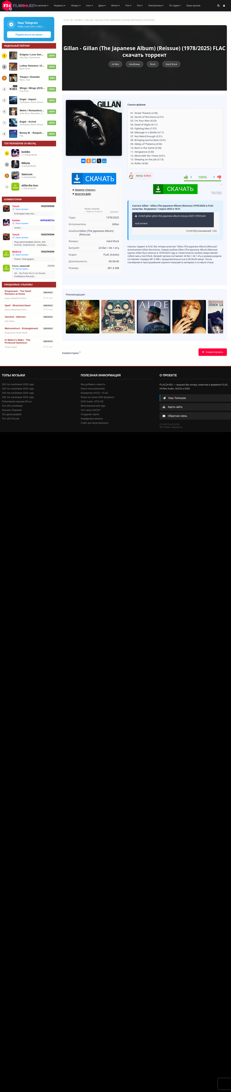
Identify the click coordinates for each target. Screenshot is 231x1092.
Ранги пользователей (93, 388)
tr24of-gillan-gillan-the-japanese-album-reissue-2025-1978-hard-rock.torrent (170, 219)
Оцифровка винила (92, 418)
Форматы (60, 5)
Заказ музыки (193, 5)
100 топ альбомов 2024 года (18, 392)
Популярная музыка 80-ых (17, 401)
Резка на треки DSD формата (97, 397)
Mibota (25, 163)
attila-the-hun (29, 185)
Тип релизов (41, 5)
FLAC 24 (20, 5)
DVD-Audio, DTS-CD (92, 401)
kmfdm (25, 151)
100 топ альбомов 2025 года (18, 388)
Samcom (26, 174)
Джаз (102, 5)
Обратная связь (175, 415)
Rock (152, 64)
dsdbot (147, 175)
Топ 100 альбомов (12, 405)
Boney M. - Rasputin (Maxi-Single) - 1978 (32, 132)
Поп (128, 5)
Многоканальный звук (93, 405)
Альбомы (134, 64)
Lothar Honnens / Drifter (32, 65)
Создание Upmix (90, 414)
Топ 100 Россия (10, 418)
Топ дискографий (11, 414)
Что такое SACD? (91, 410)
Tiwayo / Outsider (30, 76)
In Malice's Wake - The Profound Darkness (17, 341)
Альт (89, 5)
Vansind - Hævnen (15, 316)
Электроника (156, 5)
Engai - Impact (28, 99)
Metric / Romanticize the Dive (32, 110)
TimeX (15, 206)
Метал (115, 5)
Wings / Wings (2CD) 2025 (32, 88)
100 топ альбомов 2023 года (18, 397)
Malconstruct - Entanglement (21, 328)
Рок (140, 5)
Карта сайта (172, 406)
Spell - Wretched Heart (17, 305)
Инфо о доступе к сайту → (31, 26)
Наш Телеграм (174, 397)
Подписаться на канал (29, 34)
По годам (175, 5)
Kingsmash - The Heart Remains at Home (18, 292)
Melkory (16, 251)
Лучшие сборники (12, 410)
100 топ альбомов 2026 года (18, 384)
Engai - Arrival (28, 121)
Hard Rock (171, 64)
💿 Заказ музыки (20, 209)
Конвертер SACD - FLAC (94, 392)
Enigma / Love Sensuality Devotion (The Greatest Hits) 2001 (32, 54)
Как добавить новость (93, 384)
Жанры (75, 5)
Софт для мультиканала (94, 422)
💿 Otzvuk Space (20, 269)
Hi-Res (79, 20)
